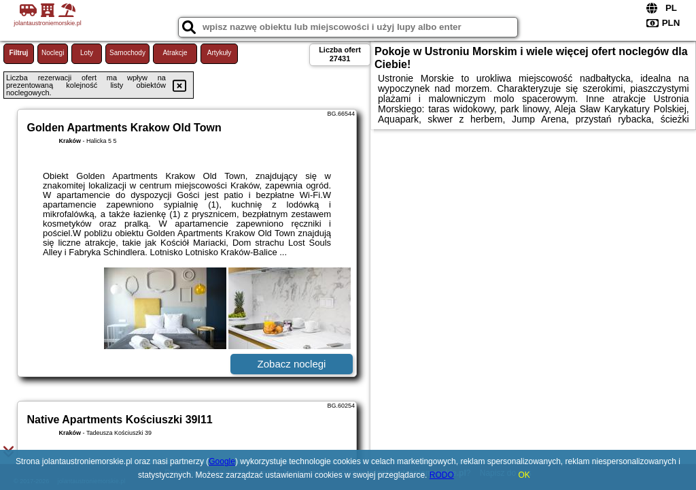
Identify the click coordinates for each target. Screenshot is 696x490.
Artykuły (219, 52)
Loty (86, 52)
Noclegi (52, 52)
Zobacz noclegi (292, 364)
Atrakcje (174, 52)
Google (222, 461)
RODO (442, 475)
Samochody (127, 52)
